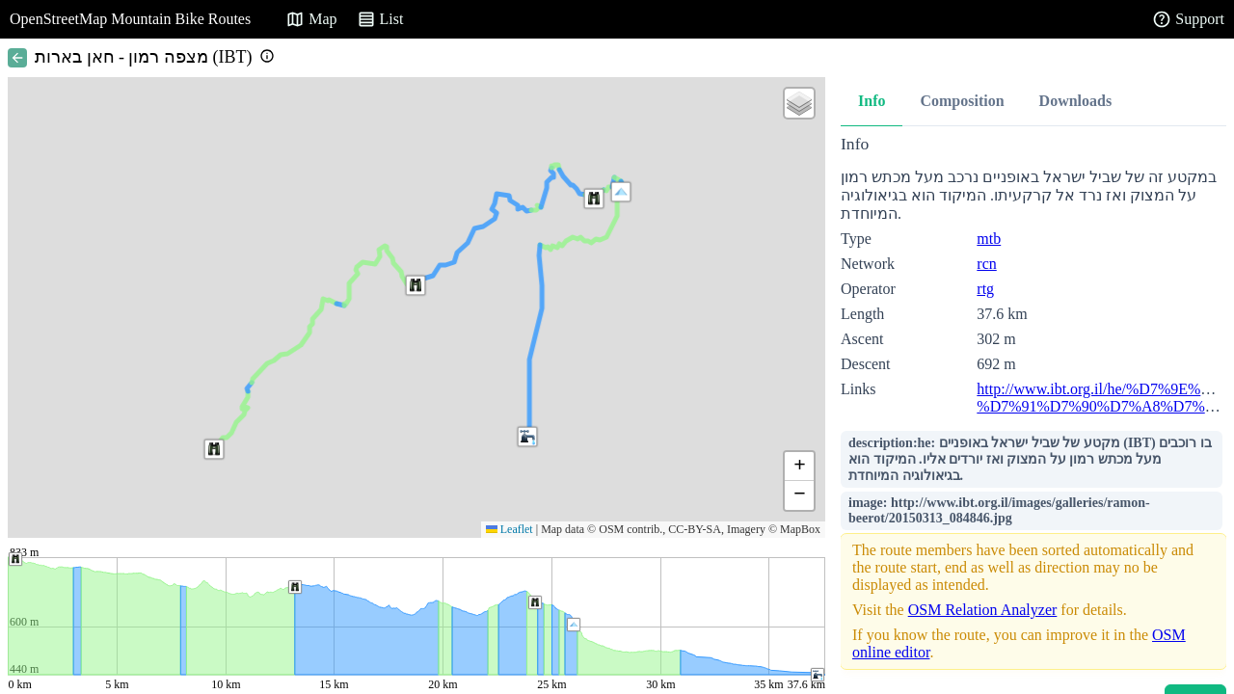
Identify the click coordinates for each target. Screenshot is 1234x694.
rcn (986, 263)
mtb (989, 238)
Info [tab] (871, 101)
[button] (620, 191)
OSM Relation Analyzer (983, 609)
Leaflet (509, 529)
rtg (985, 288)
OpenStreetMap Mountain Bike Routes (130, 19)
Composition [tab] (962, 101)
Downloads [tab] (1076, 101)
